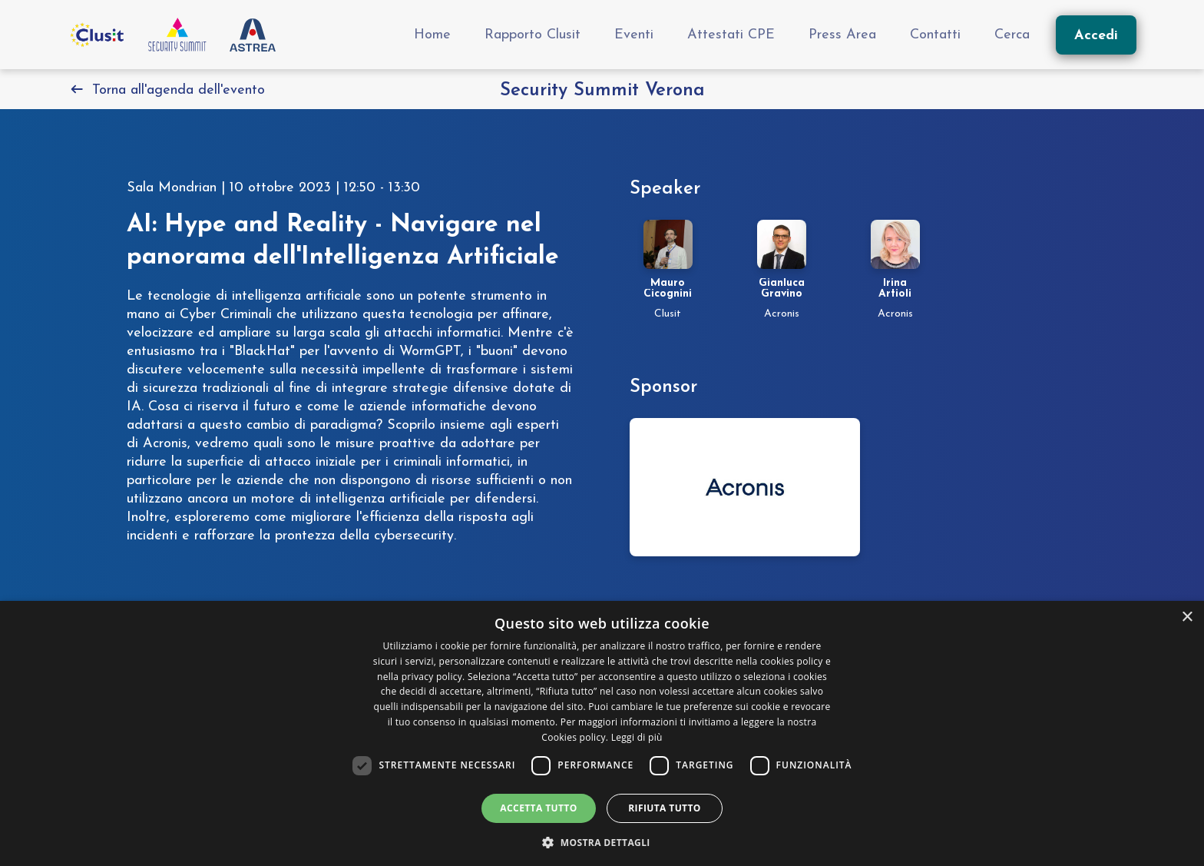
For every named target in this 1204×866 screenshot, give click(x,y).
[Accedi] (1096, 35)
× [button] (1186, 617)
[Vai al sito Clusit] (96, 34)
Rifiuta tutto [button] (664, 808)
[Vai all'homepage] (177, 34)
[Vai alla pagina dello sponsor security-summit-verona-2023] (745, 487)
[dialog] (602, 733)
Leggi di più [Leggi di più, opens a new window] (637, 737)
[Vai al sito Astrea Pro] (253, 34)
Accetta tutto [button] (538, 808)
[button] (602, 841)
